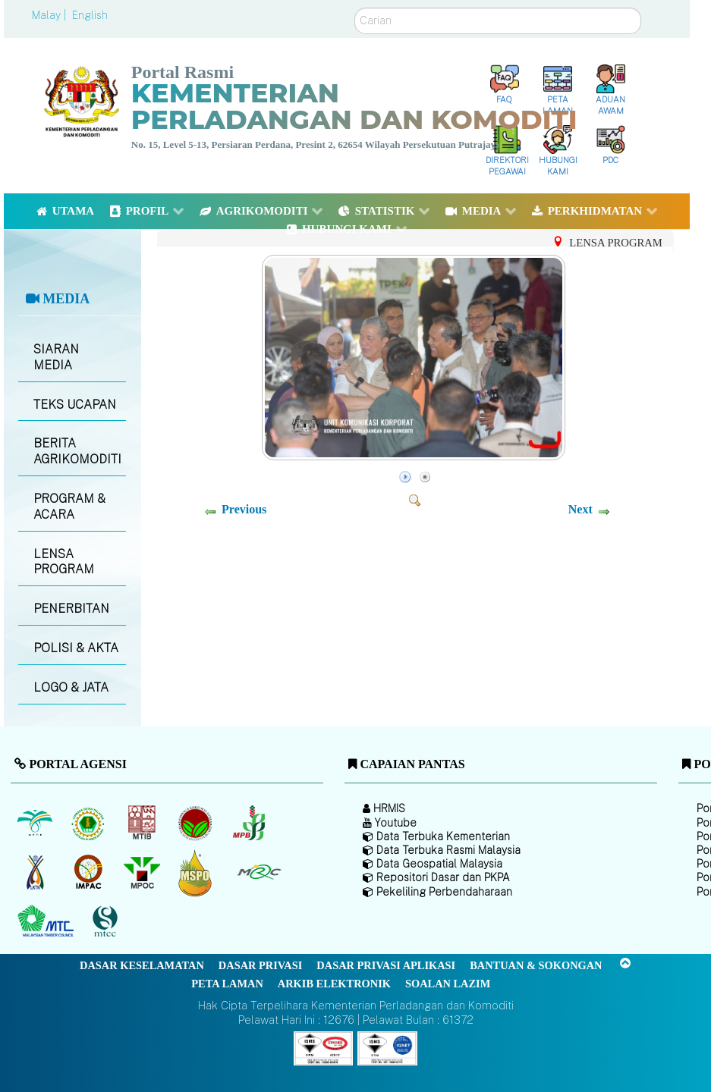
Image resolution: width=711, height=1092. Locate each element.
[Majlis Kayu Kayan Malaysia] (47, 921)
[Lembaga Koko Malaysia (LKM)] (196, 823)
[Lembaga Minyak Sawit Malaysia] (36, 823)
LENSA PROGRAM (63, 562)
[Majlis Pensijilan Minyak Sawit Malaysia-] (196, 872)
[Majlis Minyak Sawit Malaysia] (143, 872)
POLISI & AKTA (75, 648)
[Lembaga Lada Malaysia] (250, 823)
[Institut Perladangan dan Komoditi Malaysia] (89, 872)
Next (580, 509)
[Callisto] (323, 1047)
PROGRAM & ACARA (69, 506)
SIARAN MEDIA (56, 357)
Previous (244, 509)
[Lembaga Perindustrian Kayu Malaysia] (143, 823)
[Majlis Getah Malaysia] (258, 872)
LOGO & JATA (71, 687)
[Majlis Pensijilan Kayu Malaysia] (107, 921)
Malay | (50, 15)
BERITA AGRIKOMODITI (77, 451)
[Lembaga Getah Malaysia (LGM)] (89, 823)
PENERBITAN (71, 608)
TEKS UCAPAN (74, 404)
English (90, 15)
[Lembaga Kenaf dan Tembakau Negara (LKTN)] (36, 872)
